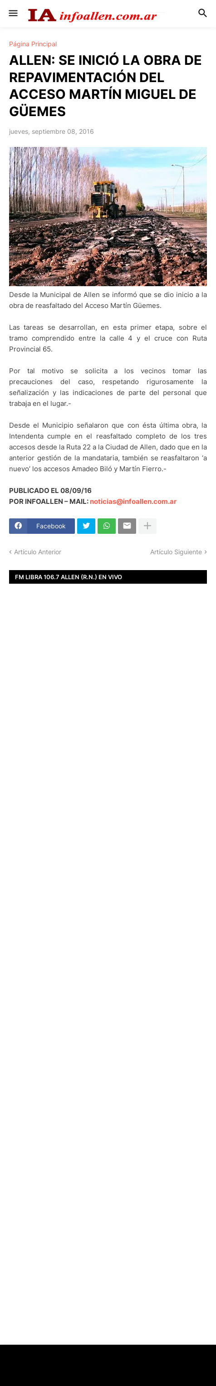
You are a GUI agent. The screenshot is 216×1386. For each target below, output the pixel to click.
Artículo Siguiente (176, 552)
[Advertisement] (108, 760)
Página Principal (33, 44)
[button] (12, 13)
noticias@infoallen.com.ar (133, 501)
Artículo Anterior (37, 552)
